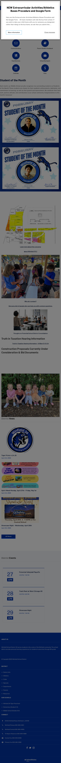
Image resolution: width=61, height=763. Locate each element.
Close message (49, 32)
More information (14, 32)
